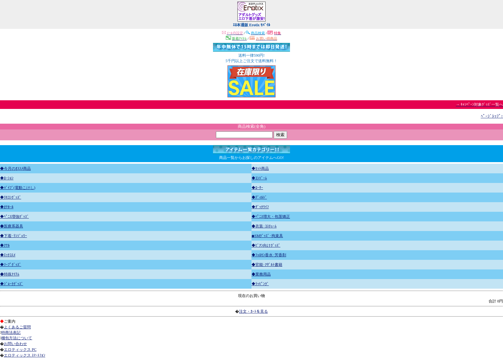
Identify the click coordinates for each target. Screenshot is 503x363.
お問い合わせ (15, 344)
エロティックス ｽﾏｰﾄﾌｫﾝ (24, 355)
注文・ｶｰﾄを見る (253, 311)
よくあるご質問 (17, 327)
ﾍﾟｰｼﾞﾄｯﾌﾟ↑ (492, 116)
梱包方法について (16, 338)
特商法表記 (11, 332)
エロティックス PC (20, 349)
